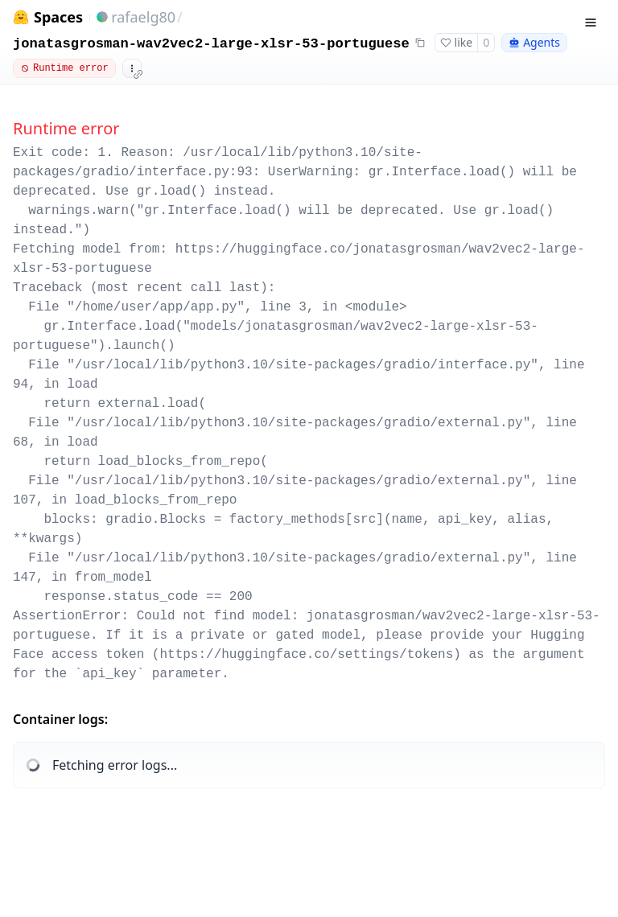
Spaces (58, 17)
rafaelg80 (143, 17)
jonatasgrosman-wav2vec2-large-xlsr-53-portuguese (211, 43)
